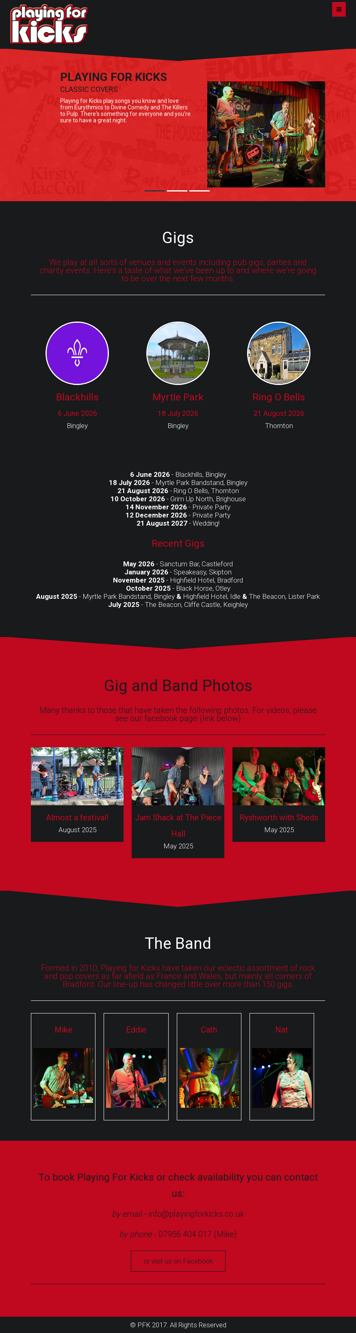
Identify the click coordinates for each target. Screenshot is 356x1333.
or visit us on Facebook (178, 1261)
